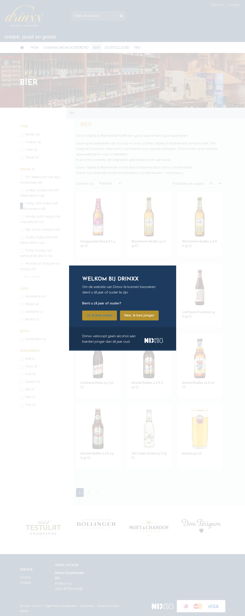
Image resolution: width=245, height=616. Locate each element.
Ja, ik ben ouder (100, 315)
